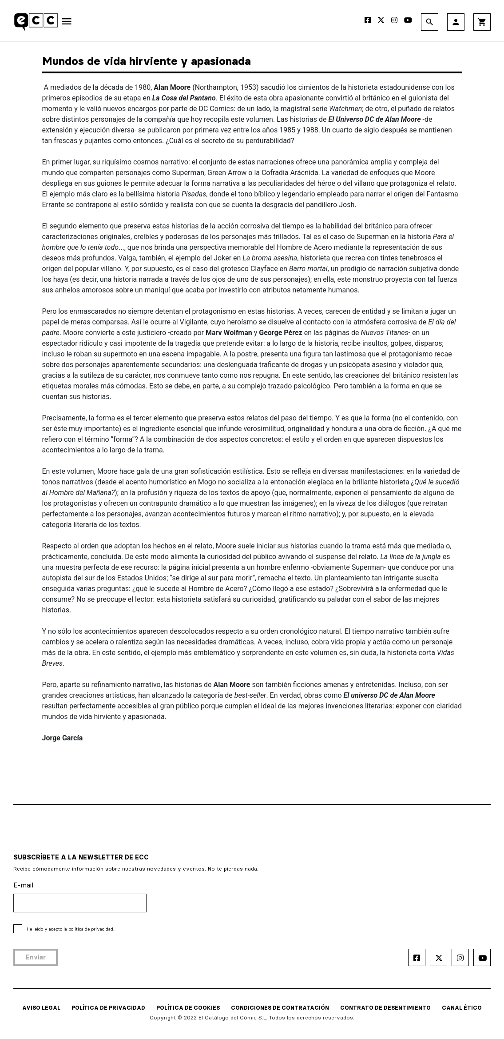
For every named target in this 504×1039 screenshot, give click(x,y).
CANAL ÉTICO (462, 1007)
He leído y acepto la (70, 929)
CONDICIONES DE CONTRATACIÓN (280, 1007)
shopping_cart (482, 22)
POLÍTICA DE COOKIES (188, 1007)
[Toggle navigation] (66, 23)
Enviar (36, 957)
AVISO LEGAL (41, 1007)
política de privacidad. (91, 929)
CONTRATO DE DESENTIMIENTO (385, 1007)
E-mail (23, 885)
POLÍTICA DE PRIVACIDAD (108, 1007)
